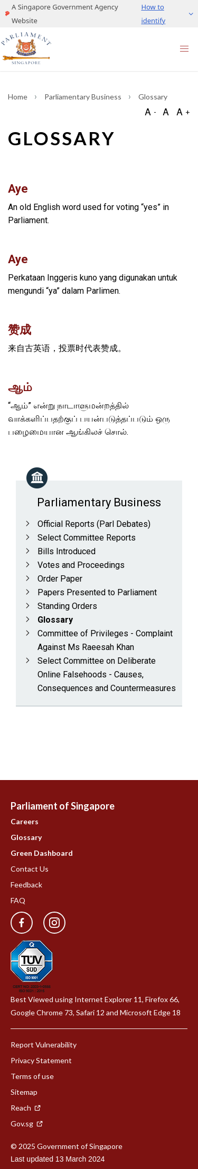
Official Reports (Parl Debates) (93, 524)
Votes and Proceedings (81, 565)
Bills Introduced (66, 551)
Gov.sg (27, 1123)
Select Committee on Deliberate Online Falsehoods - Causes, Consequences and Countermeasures (106, 674)
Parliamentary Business (83, 96)
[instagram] (49, 923)
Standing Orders (67, 606)
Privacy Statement (41, 1060)
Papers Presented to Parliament (97, 592)
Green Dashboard (42, 852)
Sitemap (24, 1091)
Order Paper (59, 579)
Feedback (26, 884)
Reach (26, 1107)
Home (18, 96)
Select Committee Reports (86, 538)
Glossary (55, 620)
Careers (25, 821)
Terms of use (32, 1076)
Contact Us (30, 868)
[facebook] (22, 923)
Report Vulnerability (44, 1044)
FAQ (18, 900)
